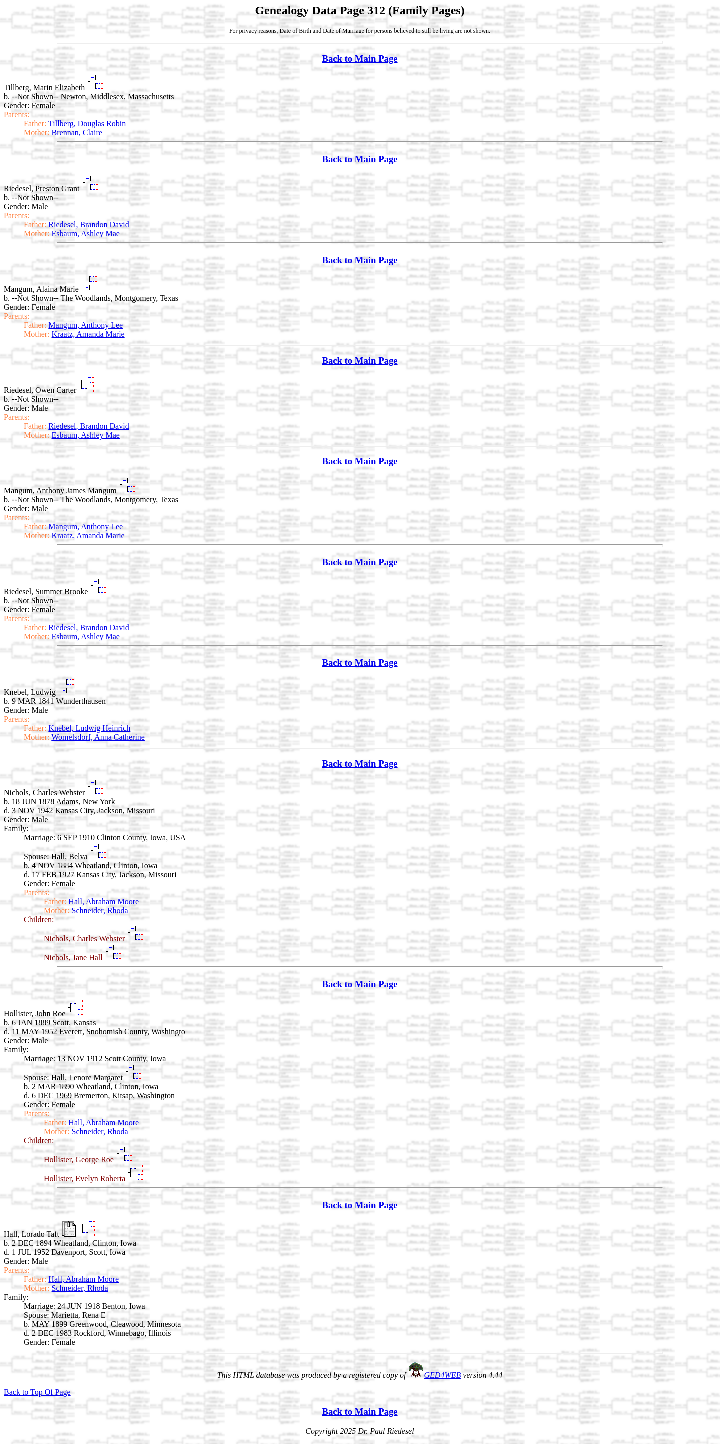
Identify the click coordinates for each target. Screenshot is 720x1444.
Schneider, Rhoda (100, 910)
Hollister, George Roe (80, 1160)
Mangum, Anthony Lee (85, 325)
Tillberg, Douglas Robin (87, 124)
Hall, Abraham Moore (103, 902)
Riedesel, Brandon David (88, 224)
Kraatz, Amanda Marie (88, 334)
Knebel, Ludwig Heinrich (89, 728)
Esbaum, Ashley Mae (86, 234)
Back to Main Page (360, 59)
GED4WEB (443, 1375)
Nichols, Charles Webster (85, 938)
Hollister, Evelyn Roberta (86, 1178)
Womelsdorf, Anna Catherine (98, 737)
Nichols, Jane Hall (74, 958)
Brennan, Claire (77, 132)
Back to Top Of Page (37, 1392)
